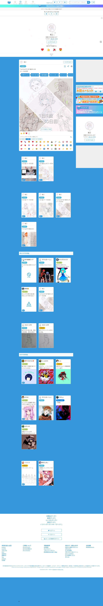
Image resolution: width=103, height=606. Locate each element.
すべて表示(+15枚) (46, 129)
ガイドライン (47, 549)
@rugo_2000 (54, 39)
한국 (3, 552)
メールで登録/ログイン (51, 538)
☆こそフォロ (51, 42)
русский (4, 558)
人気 (28, 139)
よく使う (22, 139)
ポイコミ (67, 557)
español (4, 549)
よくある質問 (68, 550)
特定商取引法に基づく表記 (50, 552)
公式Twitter (68, 549)
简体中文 (4, 553)
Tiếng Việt (4, 550)
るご (51, 34)
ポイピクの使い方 (27, 549)
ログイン (51, 530)
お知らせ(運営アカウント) (71, 547)
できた (23, 66)
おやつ (33, 139)
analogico (55, 569)
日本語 (3, 560)
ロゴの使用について (70, 555)
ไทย (3, 557)
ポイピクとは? (26, 547)
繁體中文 (4, 555)
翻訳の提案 (9, 545)
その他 (39, 139)
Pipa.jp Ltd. (60, 569)
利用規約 (46, 547)
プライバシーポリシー (49, 550)
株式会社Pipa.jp (90, 547)
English (4, 547)
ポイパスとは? (26, 550)
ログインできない (69, 553)
